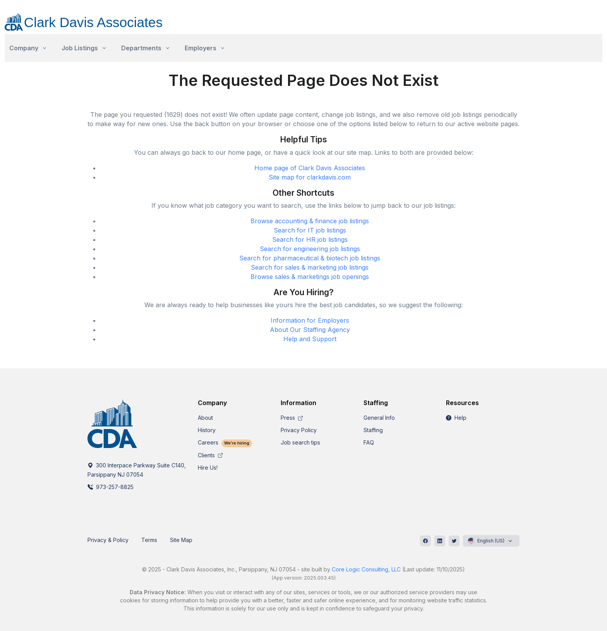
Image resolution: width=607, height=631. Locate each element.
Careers (225, 442)
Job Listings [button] (80, 48)
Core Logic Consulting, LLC (366, 569)
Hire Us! (208, 467)
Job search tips (300, 442)
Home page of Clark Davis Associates (309, 168)
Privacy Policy (299, 430)
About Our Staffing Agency (310, 329)
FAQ (369, 442)
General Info (379, 417)
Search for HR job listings (310, 239)
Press (292, 417)
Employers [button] (200, 48)
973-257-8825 (110, 487)
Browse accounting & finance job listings (309, 221)
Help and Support (309, 339)
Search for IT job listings (310, 230)
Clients (210, 455)
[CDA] (91, 17)
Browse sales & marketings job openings (309, 276)
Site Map (181, 540)
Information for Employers (310, 320)
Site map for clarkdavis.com (310, 177)
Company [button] (23, 48)
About (205, 417)
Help (456, 417)
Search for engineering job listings (310, 249)
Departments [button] (141, 48)
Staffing (373, 430)
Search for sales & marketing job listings (310, 267)
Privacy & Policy (108, 540)
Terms (149, 540)
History (207, 430)
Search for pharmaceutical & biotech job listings (309, 258)
